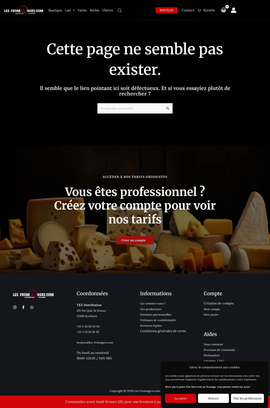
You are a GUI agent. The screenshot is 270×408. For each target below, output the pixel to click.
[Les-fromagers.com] (23, 10)
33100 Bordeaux (88, 315)
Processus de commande (221, 349)
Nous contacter (215, 343)
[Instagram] (15, 306)
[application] (73, 10)
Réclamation (212, 355)
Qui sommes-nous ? (154, 303)
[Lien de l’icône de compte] (233, 10)
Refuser (213, 398)
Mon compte (213, 308)
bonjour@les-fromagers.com (97, 341)
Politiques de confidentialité (160, 319)
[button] (166, 10)
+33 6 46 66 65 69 (89, 326)
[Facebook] (23, 306)
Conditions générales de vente (163, 330)
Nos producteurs (152, 308)
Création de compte (219, 303)
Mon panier (212, 314)
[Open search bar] (120, 11)
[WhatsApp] (32, 306)
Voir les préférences (247, 398)
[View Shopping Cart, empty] (223, 10)
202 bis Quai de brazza (93, 310)
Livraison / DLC (215, 360)
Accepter (180, 398)
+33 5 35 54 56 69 (89, 331)
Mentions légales (152, 325)
